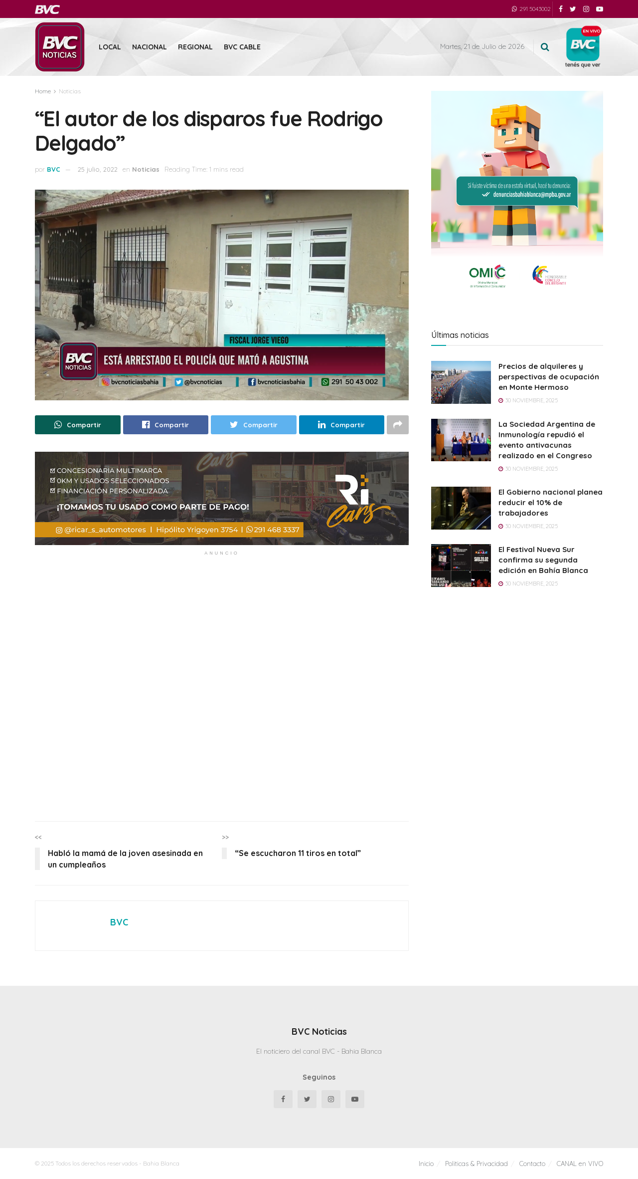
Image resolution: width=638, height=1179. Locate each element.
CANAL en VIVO (580, 1164)
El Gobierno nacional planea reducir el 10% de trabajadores (550, 502)
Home (43, 91)
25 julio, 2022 (98, 169)
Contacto (532, 1164)
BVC (53, 169)
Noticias (70, 91)
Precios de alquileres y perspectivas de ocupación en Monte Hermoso (548, 376)
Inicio (426, 1164)
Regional (195, 46)
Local (110, 46)
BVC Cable (242, 46)
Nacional (149, 46)
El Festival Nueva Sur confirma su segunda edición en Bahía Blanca (543, 560)
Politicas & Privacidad (476, 1164)
